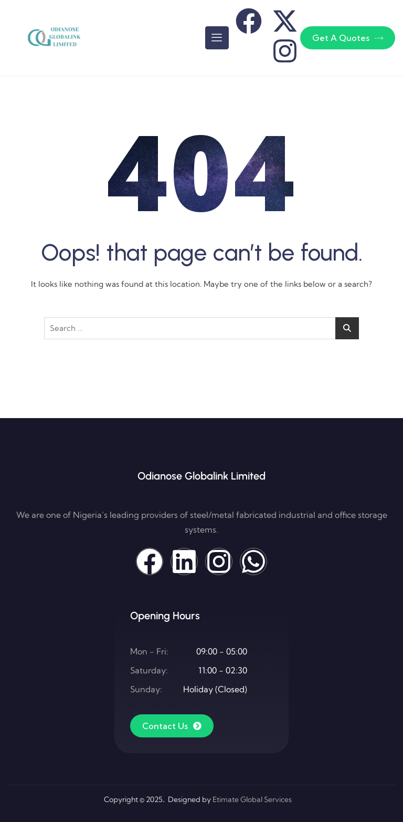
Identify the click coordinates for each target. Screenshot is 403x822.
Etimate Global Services (252, 799)
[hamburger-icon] (217, 37)
